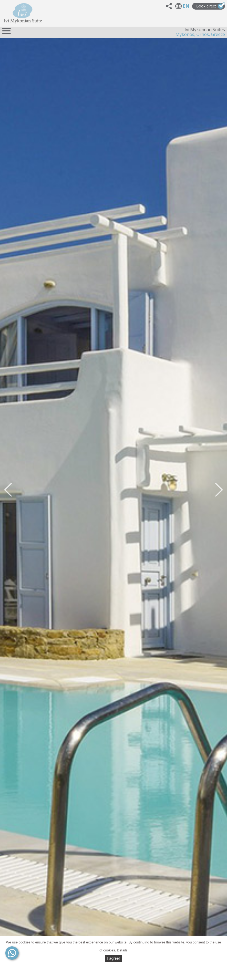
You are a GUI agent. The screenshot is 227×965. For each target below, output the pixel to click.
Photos (206, 861)
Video (23, 440)
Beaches (205, 909)
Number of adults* (114, 764)
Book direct (210, 13)
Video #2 (51, 440)
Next (223, 396)
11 (127, 420)
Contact (19, 594)
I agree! (113, 958)
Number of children (179, 764)
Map (16, 753)
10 (124, 420)
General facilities (197, 853)
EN (186, 13)
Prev (3, 396)
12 (131, 420)
